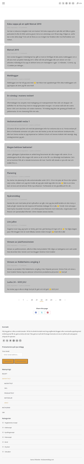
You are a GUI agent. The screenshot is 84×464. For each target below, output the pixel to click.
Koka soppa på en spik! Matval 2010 (24, 24)
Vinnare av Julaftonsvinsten (20, 242)
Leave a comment (24, 79)
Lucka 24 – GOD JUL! (16, 282)
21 (37, 300)
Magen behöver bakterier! (19, 147)
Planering (11, 173)
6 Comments (23, 27)
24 (51, 300)
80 (60, 300)
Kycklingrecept (9, 432)
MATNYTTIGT (6, 379)
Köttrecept (8, 428)
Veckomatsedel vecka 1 (18, 121)
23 (46, 300)
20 (32, 300)
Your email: (6, 351)
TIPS (5, 388)
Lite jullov (12, 221)
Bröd (6, 442)
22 (41, 300)
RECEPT (4, 374)
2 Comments (23, 199)
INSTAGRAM (6, 408)
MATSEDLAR (8, 398)
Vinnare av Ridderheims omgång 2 (23, 262)
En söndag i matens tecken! (20, 95)
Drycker (7, 447)
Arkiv (8, 27)
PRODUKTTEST (9, 393)
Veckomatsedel (23, 125)
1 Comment (22, 225)
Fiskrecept (8, 437)
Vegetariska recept (11, 423)
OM (3, 412)
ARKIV (6, 403)
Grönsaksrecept (16, 151)
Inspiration (14, 27)
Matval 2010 (13, 49)
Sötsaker (8, 452)
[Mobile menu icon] (3, 3)
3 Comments (23, 53)
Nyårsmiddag (13, 196)
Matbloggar (12, 75)
